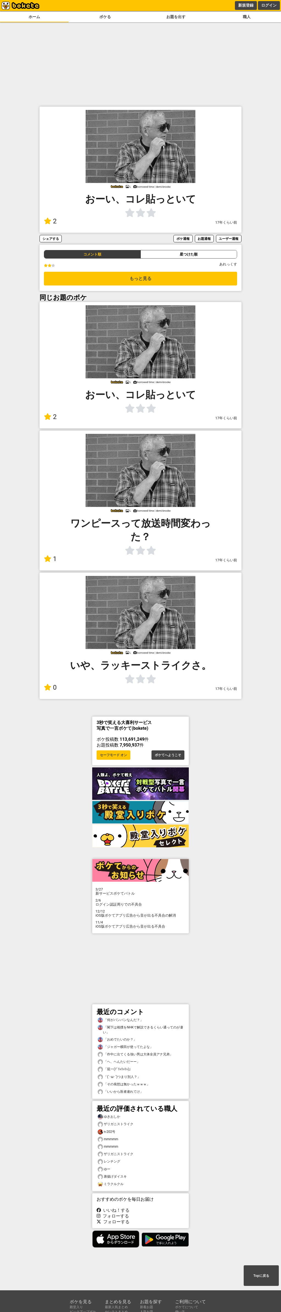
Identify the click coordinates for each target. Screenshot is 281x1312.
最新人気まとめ (116, 1307)
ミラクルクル (110, 1184)
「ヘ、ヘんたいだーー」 (119, 1061)
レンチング (109, 1161)
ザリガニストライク (115, 1124)
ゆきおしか (109, 1116)
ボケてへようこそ (168, 755)
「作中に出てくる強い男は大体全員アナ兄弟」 (135, 1054)
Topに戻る (261, 1276)
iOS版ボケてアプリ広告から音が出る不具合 (140, 924)
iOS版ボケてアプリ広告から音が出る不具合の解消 (140, 913)
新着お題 (146, 1307)
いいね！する (113, 1210)
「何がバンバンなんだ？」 (120, 1020)
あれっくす (228, 264)
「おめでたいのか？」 (117, 1039)
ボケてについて (186, 1307)
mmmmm (108, 1139)
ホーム (34, 17)
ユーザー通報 (228, 238)
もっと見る (140, 278)
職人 (247, 17)
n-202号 (106, 1132)
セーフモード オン (113, 755)
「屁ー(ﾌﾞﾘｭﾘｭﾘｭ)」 (115, 1069)
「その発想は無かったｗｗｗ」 (124, 1084)
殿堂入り (76, 1307)
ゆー (104, 1169)
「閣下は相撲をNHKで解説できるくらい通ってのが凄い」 (140, 1029)
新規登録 (246, 5)
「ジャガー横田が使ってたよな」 (125, 1047)
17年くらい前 (226, 222)
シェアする (51, 238)
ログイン (269, 5)
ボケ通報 (183, 238)
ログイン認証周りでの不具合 (140, 902)
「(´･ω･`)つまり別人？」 (119, 1077)
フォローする (113, 1216)
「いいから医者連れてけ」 (120, 1091)
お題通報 (204, 238)
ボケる (105, 17)
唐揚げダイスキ (112, 1176)
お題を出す (176, 17)
